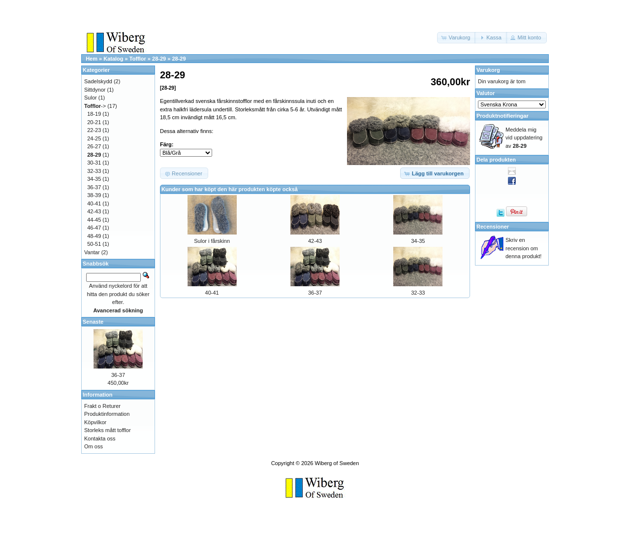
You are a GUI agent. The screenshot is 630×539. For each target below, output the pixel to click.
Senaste (93, 322)
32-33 (418, 293)
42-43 (315, 241)
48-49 (94, 236)
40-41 (212, 293)
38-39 (94, 195)
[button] (456, 37)
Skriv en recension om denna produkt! (523, 248)
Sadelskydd (98, 81)
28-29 (159, 59)
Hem (91, 59)
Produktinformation (106, 414)
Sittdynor (94, 90)
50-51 (94, 244)
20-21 (94, 122)
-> (95, 106)
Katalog (113, 59)
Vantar (92, 252)
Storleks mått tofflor (107, 430)
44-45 (94, 220)
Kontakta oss (100, 438)
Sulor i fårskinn (212, 241)
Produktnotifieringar (502, 116)
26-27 (94, 146)
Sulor (90, 98)
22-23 (94, 130)
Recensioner (492, 227)
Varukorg (488, 70)
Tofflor (137, 59)
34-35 (418, 241)
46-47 (94, 228)
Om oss (93, 446)
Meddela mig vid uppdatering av (523, 138)
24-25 (94, 138)
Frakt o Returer (102, 406)
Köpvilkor (95, 422)
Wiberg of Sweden (337, 463)
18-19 (94, 114)
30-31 (94, 163)
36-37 (315, 293)
